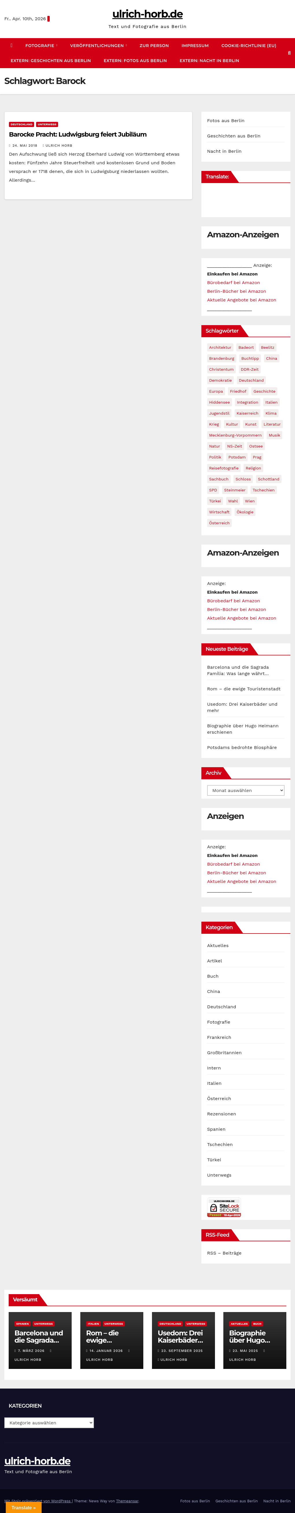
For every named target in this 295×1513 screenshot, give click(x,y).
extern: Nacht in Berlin (209, 60)
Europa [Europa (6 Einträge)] (216, 391)
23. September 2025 (182, 1351)
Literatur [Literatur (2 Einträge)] (272, 424)
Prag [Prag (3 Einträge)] (257, 457)
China (213, 991)
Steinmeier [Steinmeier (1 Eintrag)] (235, 490)
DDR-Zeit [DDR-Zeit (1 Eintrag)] (250, 369)
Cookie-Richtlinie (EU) (249, 45)
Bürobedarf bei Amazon (233, 282)
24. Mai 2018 (25, 146)
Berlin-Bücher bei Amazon (236, 291)
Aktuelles (218, 945)
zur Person (154, 45)
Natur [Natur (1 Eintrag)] (214, 446)
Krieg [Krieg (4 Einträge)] (214, 424)
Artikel (214, 961)
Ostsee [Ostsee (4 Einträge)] (256, 446)
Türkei (214, 1159)
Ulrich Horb (58, 146)
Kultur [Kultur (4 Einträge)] (232, 424)
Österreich (219, 1098)
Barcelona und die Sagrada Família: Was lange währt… (38, 1344)
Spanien (216, 1129)
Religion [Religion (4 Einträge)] (253, 468)
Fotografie (40, 45)
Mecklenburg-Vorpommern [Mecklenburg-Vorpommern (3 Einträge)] (235, 435)
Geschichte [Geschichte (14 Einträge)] (264, 391)
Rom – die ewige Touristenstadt (244, 689)
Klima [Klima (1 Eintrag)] (271, 413)
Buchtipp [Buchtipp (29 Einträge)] (250, 358)
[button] (289, 53)
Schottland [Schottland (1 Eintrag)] (268, 479)
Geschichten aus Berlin (234, 136)
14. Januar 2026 (107, 1351)
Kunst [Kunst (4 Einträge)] (250, 424)
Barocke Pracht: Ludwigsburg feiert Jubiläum (77, 134)
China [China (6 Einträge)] (271, 358)
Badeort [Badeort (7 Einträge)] (246, 347)
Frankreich (219, 1037)
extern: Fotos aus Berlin (135, 60)
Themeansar (127, 1501)
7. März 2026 (32, 1351)
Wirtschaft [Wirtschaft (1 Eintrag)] (219, 512)
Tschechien (220, 1144)
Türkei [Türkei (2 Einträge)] (215, 501)
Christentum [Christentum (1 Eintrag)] (221, 369)
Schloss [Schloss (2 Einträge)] (243, 479)
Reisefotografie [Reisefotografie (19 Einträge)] (224, 468)
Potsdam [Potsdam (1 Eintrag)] (237, 457)
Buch (213, 976)
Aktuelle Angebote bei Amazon (242, 300)
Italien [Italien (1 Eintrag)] (271, 402)
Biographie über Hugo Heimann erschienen (247, 1344)
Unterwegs (47, 124)
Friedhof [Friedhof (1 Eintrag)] (238, 391)
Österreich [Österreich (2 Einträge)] (219, 523)
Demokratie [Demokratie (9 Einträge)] (220, 380)
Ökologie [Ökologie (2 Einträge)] (245, 512)
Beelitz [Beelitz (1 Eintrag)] (267, 347)
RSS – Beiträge (224, 1253)
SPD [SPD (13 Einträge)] (213, 490)
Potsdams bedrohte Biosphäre (242, 747)
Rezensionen (221, 1114)
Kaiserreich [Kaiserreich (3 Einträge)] (248, 413)
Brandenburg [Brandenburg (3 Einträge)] (221, 358)
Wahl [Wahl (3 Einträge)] (233, 501)
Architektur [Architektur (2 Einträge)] (220, 347)
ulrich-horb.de (147, 14)
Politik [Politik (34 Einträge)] (215, 457)
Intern (214, 1068)
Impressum (195, 45)
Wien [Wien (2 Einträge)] (250, 501)
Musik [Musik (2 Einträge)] (274, 435)
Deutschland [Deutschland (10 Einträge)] (251, 380)
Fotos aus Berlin (226, 120)
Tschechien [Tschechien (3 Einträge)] (263, 490)
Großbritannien (224, 1052)
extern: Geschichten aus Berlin (51, 60)
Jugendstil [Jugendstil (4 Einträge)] (219, 413)
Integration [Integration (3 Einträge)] (247, 402)
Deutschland (21, 124)
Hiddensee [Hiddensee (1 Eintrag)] (219, 402)
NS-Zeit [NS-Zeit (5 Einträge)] (234, 446)
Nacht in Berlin (224, 151)
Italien (214, 1083)
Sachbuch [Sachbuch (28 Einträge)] (219, 479)
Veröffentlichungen (97, 45)
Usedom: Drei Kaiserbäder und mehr (180, 1340)
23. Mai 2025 (246, 1351)
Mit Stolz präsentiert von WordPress (38, 1501)
